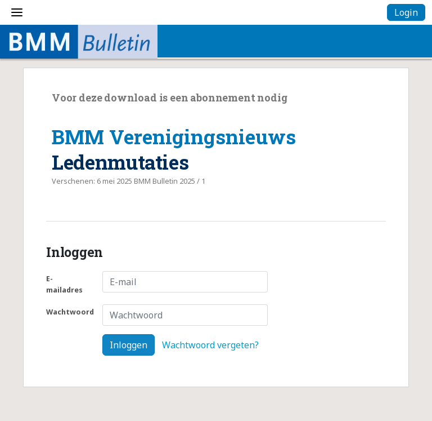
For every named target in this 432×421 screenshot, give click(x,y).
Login (406, 12)
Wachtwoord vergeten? (210, 345)
